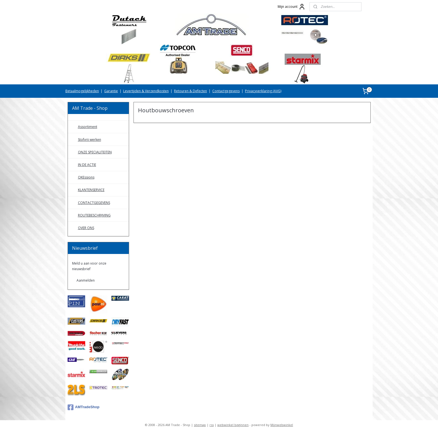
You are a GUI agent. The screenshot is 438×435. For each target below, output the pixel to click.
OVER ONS (86, 227)
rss (212, 425)
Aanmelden (86, 280)
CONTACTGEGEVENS (94, 202)
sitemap (200, 425)
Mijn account (291, 6)
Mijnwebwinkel (281, 425)
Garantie (111, 91)
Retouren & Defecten (190, 91)
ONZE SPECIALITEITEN (95, 152)
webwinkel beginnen (233, 425)
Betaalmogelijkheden (82, 91)
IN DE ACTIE (87, 164)
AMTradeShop (83, 407)
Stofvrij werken (89, 139)
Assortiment (87, 126)
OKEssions (86, 177)
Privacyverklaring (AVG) (263, 91)
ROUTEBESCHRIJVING (94, 215)
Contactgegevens (226, 91)
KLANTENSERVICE (91, 189)
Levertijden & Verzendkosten (146, 91)
